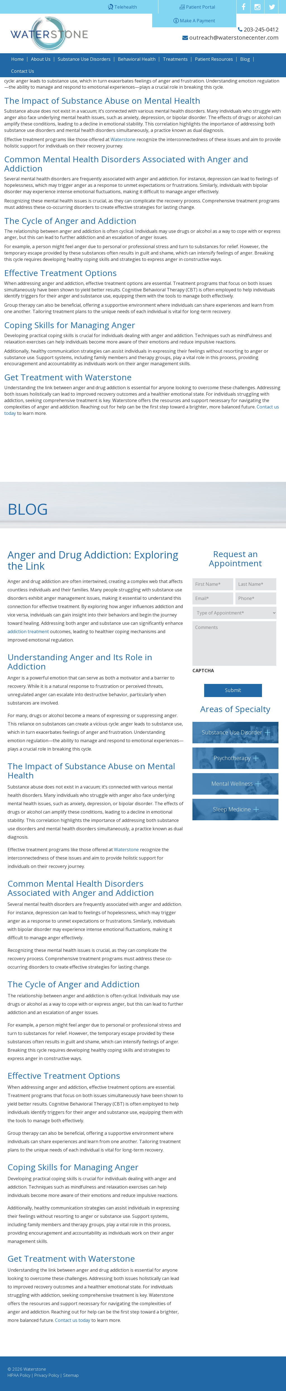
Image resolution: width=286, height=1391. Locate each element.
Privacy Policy (46, 1375)
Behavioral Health (137, 59)
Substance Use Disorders (84, 59)
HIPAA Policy (19, 1375)
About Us (41, 59)
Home (17, 59)
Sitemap (71, 1375)
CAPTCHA (203, 671)
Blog (245, 59)
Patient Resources (214, 59)
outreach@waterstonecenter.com (230, 37)
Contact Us (22, 71)
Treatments (175, 59)
